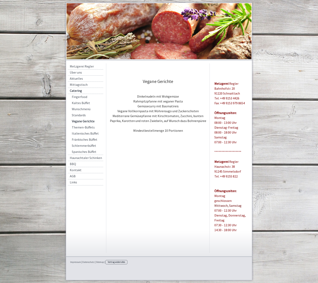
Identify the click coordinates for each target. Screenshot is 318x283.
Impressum (75, 262)
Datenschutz (88, 262)
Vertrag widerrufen (116, 262)
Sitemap (100, 262)
